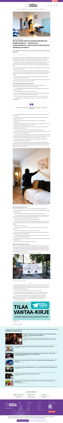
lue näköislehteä (51, 402)
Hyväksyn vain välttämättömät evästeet (38, 420)
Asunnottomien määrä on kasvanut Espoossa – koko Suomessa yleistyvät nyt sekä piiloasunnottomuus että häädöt (33, 346)
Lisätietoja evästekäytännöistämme (39, 417)
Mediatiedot (39, 406)
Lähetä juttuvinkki (32, 394)
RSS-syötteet (21, 414)
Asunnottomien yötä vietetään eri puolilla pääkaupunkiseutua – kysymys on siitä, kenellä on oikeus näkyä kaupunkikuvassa (35, 367)
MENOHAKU (51, 411)
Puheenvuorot (21, 408)
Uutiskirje (44, 394)
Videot (20, 412)
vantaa (21, 324)
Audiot (20, 411)
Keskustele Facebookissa (19, 394)
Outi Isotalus (20, 54)
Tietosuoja (38, 408)
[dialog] (31, 419)
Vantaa (28, 409)
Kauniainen (29, 408)
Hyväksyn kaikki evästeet (22, 420)
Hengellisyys (21, 409)
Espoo (28, 406)
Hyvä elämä (20, 406)
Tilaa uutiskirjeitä (39, 409)
